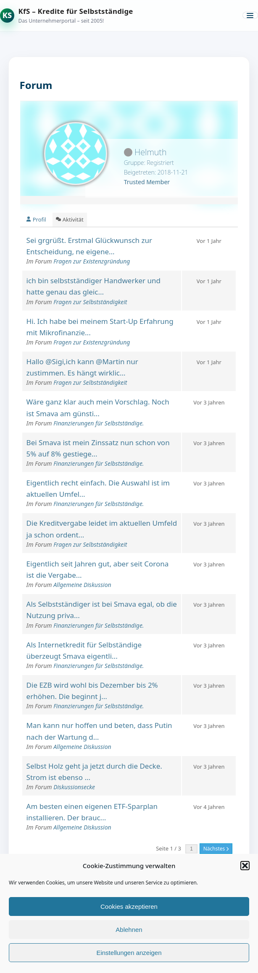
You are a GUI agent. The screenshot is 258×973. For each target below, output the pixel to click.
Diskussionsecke (74, 787)
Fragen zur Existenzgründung (91, 261)
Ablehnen (129, 929)
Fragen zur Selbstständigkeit (90, 302)
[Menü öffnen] (250, 15)
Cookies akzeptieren (129, 906)
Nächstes (216, 848)
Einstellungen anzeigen (128, 952)
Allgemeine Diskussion (82, 585)
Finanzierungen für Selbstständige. (98, 423)
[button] (245, 865)
